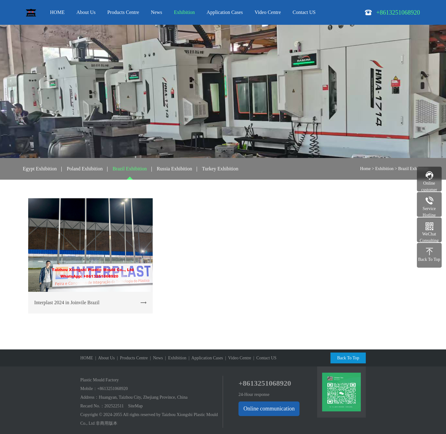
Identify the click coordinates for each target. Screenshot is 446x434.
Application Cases (225, 12)
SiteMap (135, 406)
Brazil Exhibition (129, 168)
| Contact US (264, 358)
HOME (57, 12)
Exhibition (184, 12)
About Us (86, 12)
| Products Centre (131, 358)
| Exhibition (174, 358)
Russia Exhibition (174, 168)
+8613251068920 (112, 388)
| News (155, 358)
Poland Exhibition (85, 168)
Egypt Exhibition (40, 168)
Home (365, 168)
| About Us (104, 358)
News (156, 12)
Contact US (304, 12)
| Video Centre (237, 358)
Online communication (269, 409)
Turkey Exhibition (220, 168)
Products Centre (123, 12)
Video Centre (268, 12)
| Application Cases (204, 358)
